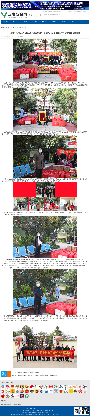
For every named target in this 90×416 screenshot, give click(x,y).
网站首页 (5, 21)
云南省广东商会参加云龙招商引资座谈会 (28, 372)
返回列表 (4, 374)
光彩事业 (54, 21)
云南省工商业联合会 (17, 404)
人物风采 (25, 21)
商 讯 (73, 21)
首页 (12, 27)
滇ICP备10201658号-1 (38, 414)
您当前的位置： (6, 27)
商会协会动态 (15, 21)
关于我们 (82, 21)
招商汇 (63, 21)
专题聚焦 (44, 21)
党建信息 (34, 21)
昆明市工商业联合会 (6, 404)
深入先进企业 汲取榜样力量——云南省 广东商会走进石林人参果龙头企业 (37, 375)
